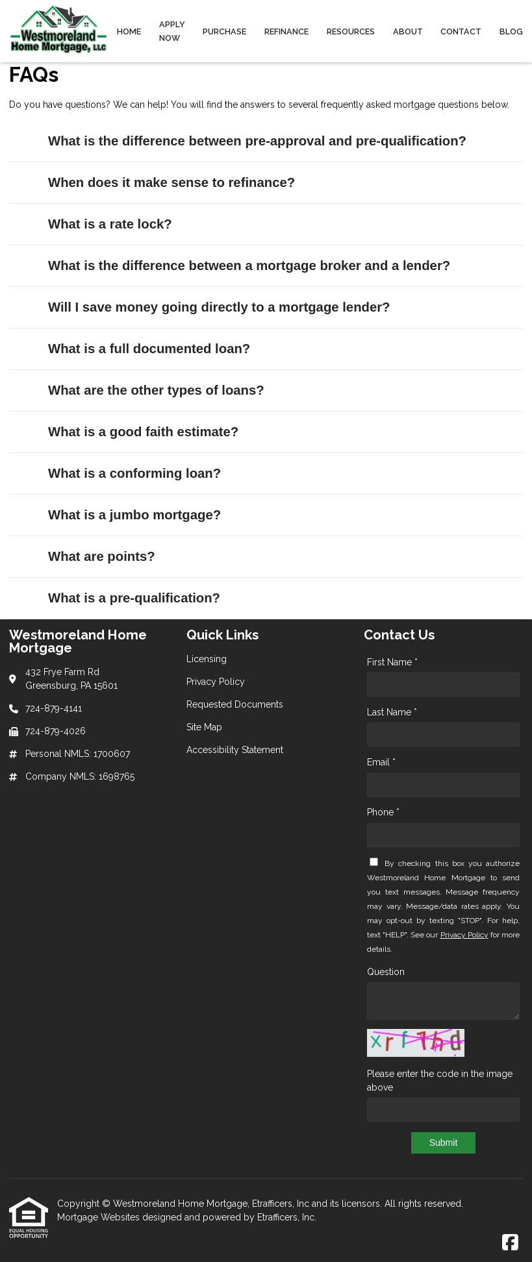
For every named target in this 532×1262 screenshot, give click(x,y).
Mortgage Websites (99, 1217)
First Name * (392, 662)
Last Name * (392, 712)
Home (129, 31)
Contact (460, 31)
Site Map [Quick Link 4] (204, 727)
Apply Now (172, 31)
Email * (381, 762)
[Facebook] (510, 1243)
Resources (351, 31)
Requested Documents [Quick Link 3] (234, 704)
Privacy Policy (464, 934)
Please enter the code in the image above (440, 1081)
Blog (511, 31)
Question (386, 972)
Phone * (383, 812)
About (408, 31)
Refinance (286, 31)
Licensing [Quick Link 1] (206, 659)
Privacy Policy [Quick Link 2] (215, 681)
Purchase (224, 31)
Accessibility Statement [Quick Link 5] (234, 750)
